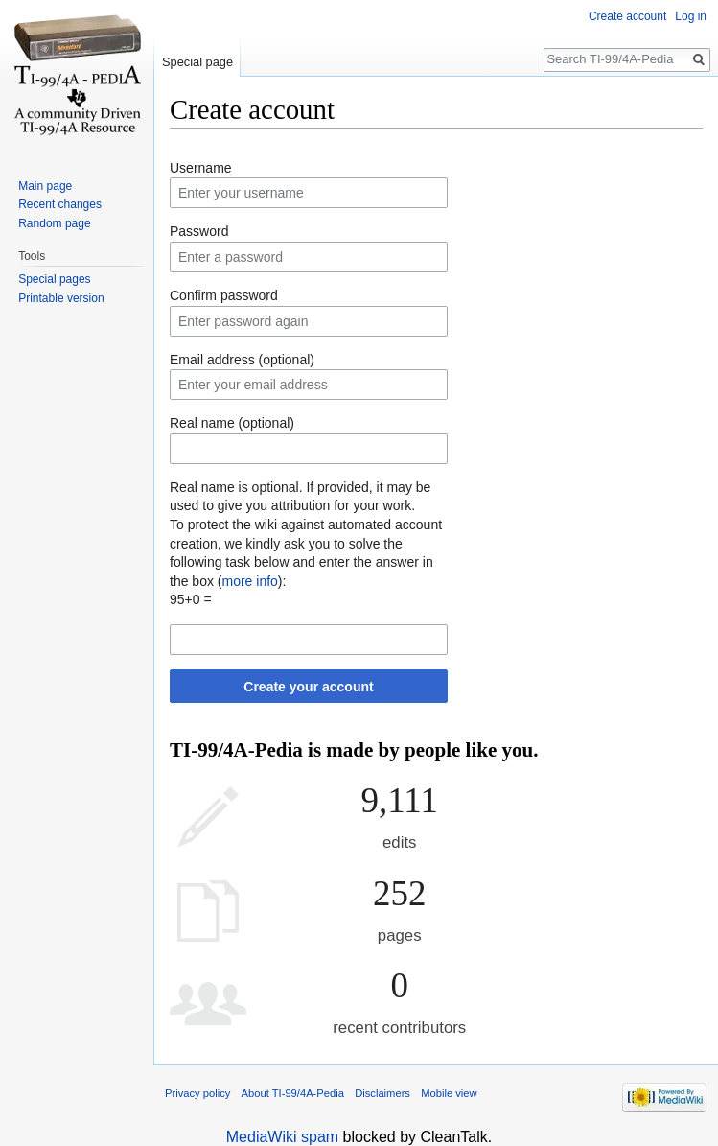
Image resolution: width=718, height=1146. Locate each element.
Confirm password (224, 295)
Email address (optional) (242, 359)
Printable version (61, 298)
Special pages (54, 279)
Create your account (308, 686)
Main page (45, 186)
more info (249, 581)
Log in (690, 16)
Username (201, 167)
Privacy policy (197, 1093)
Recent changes (60, 204)
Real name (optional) (232, 423)
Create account (627, 16)
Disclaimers (382, 1093)
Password (199, 231)
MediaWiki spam (282, 1137)
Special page (197, 62)
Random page (54, 223)
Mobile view (448, 1093)
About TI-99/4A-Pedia (293, 1093)
